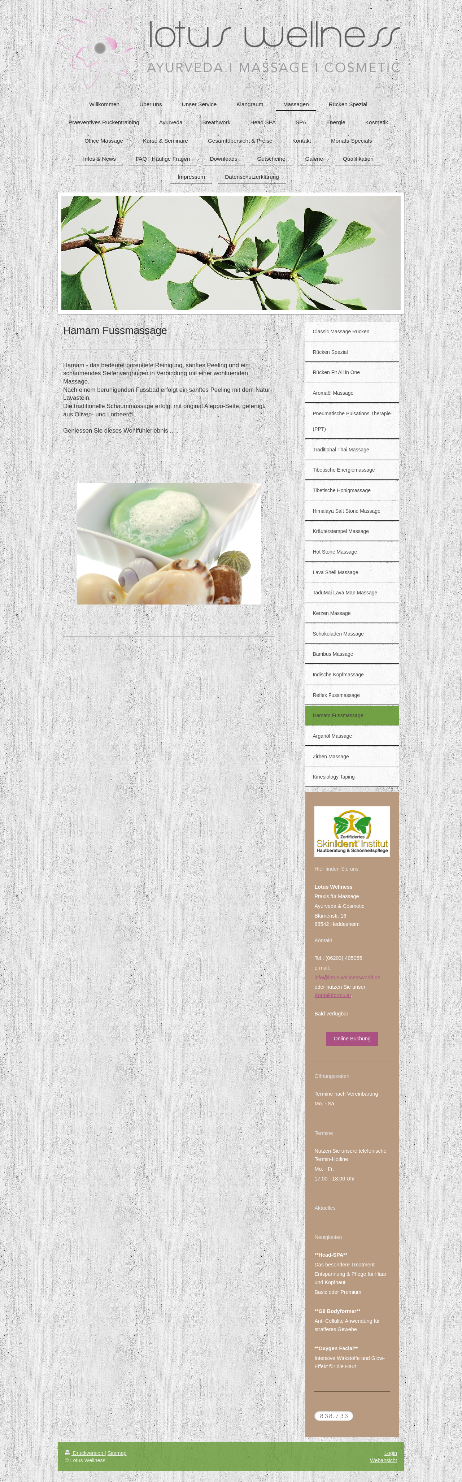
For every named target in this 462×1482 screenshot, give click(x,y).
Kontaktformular (332, 995)
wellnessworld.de (361, 977)
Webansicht (383, 1460)
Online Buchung (352, 1038)
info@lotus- (327, 977)
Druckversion (85, 1453)
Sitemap (117, 1453)
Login (390, 1453)
